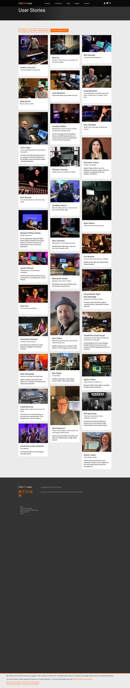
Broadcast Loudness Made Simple (29, 510)
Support (78, 3)
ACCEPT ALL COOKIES (30, 683)
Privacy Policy (71, 492)
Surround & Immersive (26, 508)
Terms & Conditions (60, 492)
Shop (69, 3)
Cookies (79, 492)
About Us (44, 492)
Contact (50, 492)
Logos (21, 513)
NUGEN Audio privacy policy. (82, 679)
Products (48, 3)
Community (59, 3)
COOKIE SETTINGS (13, 683)
